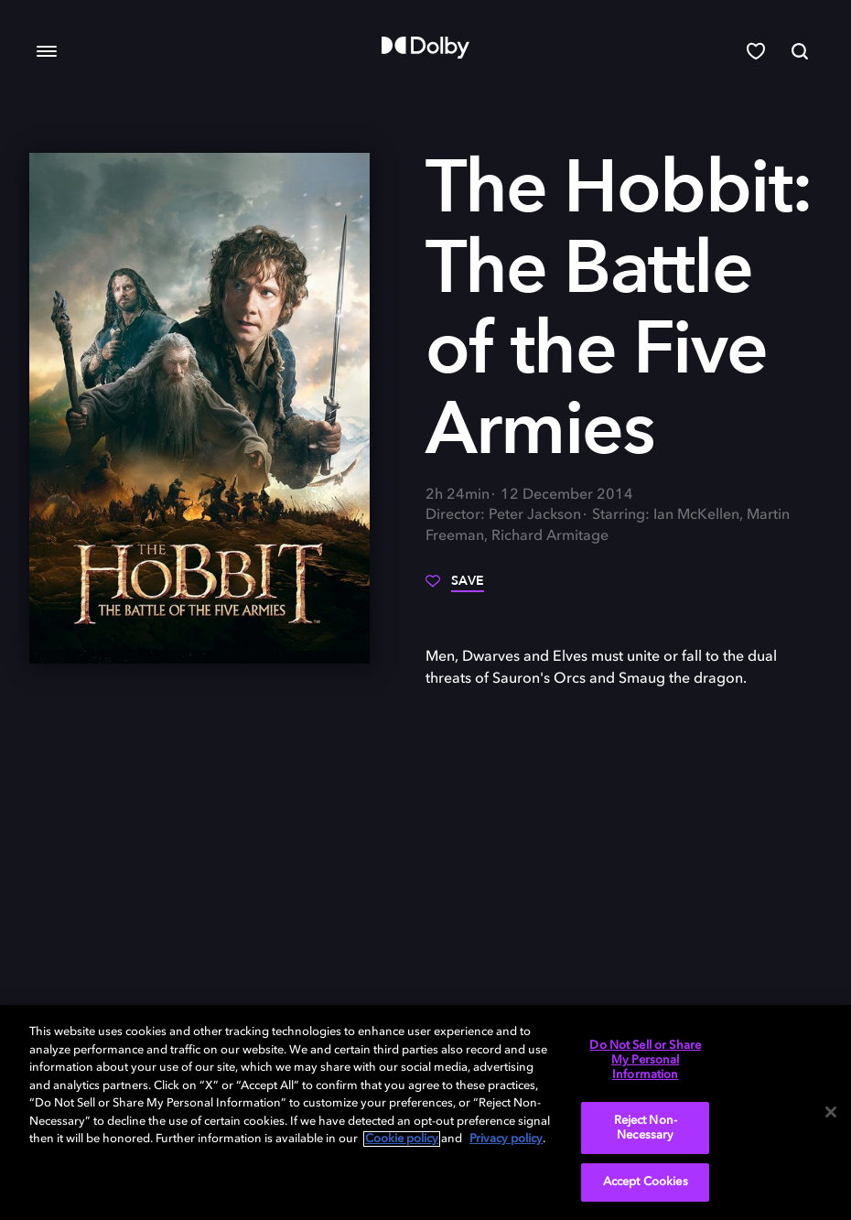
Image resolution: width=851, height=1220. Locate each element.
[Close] (831, 1112)
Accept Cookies (645, 1182)
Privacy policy (506, 1139)
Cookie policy (401, 1139)
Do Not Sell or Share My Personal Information (645, 1060)
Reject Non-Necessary (645, 1128)
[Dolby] (425, 47)
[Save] (455, 587)
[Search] (799, 51)
